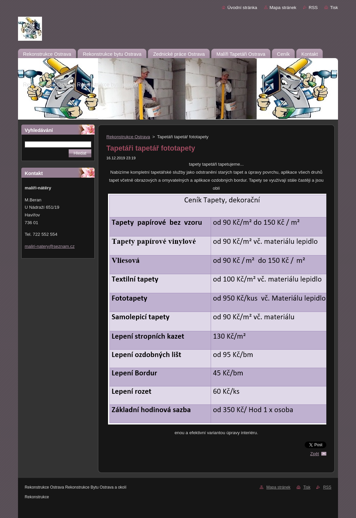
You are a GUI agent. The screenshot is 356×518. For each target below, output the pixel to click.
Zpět (314, 453)
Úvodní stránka (242, 7)
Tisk (334, 7)
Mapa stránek (283, 7)
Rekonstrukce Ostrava (128, 136)
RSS (313, 7)
